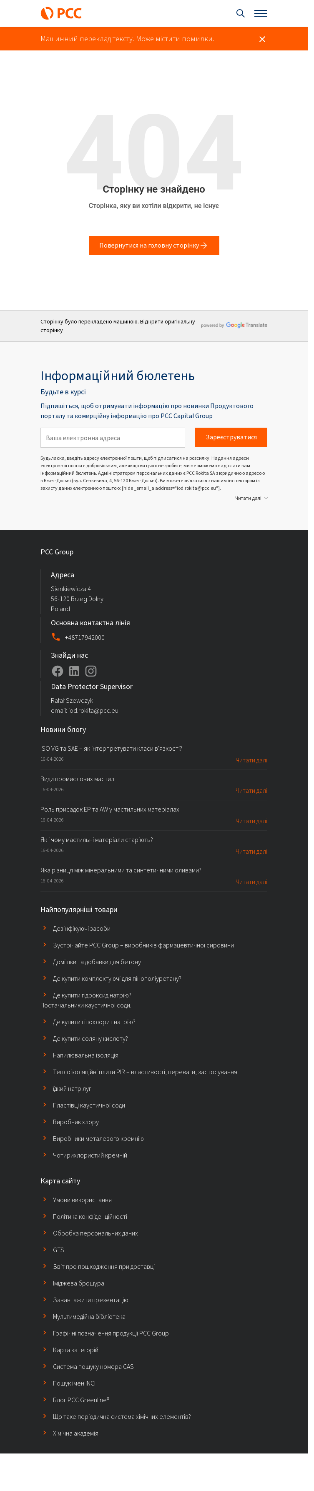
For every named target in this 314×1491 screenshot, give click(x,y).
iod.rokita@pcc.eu (93, 710)
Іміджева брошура (72, 1283)
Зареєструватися (231, 437)
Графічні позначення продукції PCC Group (104, 1333)
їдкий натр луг (65, 1088)
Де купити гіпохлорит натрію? (88, 1021)
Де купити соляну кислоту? (84, 1038)
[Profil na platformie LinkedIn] (74, 671)
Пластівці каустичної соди (82, 1105)
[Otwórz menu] (260, 13)
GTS (52, 1249)
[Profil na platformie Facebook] (57, 671)
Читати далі (248, 498)
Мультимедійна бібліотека (83, 1316)
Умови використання (76, 1199)
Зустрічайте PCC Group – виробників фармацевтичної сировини (137, 945)
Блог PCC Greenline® (74, 1399)
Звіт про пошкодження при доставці (97, 1266)
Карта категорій (69, 1349)
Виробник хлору (69, 1121)
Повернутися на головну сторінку (154, 246)
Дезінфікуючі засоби (75, 928)
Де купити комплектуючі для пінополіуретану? (110, 978)
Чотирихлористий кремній (83, 1155)
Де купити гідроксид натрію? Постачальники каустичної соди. (85, 1000)
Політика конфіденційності (83, 1216)
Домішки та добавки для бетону (90, 961)
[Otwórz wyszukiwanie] (240, 13)
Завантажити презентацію (84, 1299)
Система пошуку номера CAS (87, 1366)
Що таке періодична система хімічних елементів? (115, 1416)
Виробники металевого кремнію (92, 1138)
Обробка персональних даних (89, 1233)
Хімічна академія (69, 1433)
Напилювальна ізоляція (79, 1055)
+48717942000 (85, 637)
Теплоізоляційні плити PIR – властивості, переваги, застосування (138, 1071)
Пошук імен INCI (67, 1383)
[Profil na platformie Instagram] (91, 671)
